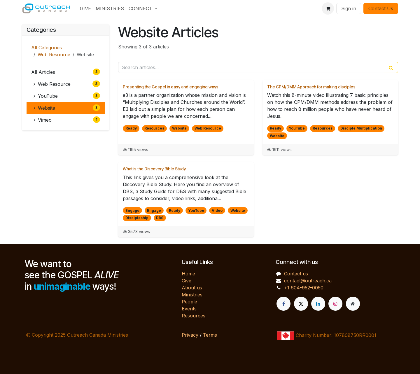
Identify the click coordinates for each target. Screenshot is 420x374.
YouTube (67, 95)
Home (188, 274)
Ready (131, 128)
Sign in (348, 8)
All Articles (65, 72)
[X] (301, 304)
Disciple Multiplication (361, 128)
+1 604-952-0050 (303, 288)
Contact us (296, 274)
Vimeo (67, 119)
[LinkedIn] (318, 304)
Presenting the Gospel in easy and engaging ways (170, 86)
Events (189, 309)
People (189, 302)
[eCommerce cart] (328, 8)
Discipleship (136, 218)
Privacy (190, 335)
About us (192, 288)
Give (186, 281)
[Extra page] (353, 304)
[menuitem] (85, 8)
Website (67, 107)
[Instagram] (335, 304)
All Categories (46, 47)
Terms (210, 335)
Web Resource (54, 54)
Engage (132, 210)
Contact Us (380, 8)
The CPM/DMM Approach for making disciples (311, 86)
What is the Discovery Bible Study (154, 168)
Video (217, 210)
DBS (159, 218)
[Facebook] (283, 304)
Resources (154, 128)
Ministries (192, 295)
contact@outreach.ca (308, 281)
